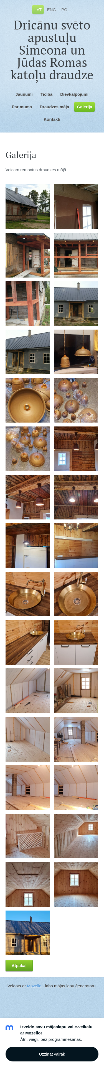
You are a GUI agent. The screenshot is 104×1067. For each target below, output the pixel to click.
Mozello (34, 985)
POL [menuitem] (65, 9)
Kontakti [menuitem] (52, 119)
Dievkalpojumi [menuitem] (74, 94)
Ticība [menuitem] (46, 94)
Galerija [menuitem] (84, 106)
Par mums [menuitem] (22, 106)
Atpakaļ (19, 965)
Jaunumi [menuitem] (24, 94)
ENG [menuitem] (51, 9)
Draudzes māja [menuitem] (54, 106)
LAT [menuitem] (38, 9)
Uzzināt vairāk (52, 1054)
